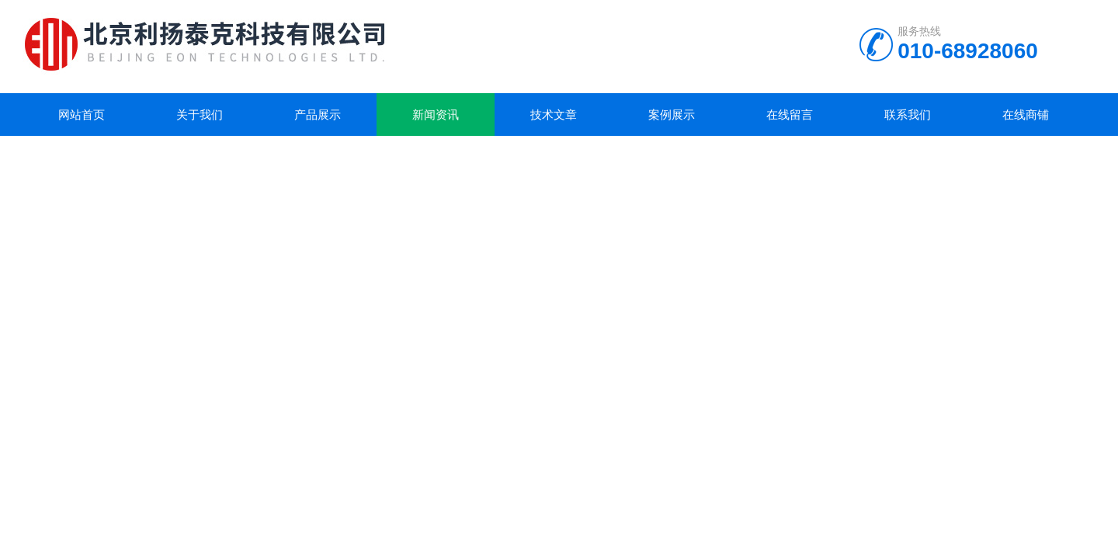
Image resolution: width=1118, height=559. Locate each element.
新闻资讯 (435, 114)
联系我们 (907, 114)
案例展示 (671, 114)
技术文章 (553, 114)
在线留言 (789, 114)
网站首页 (81, 114)
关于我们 (199, 114)
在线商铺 (1025, 114)
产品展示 (317, 114)
